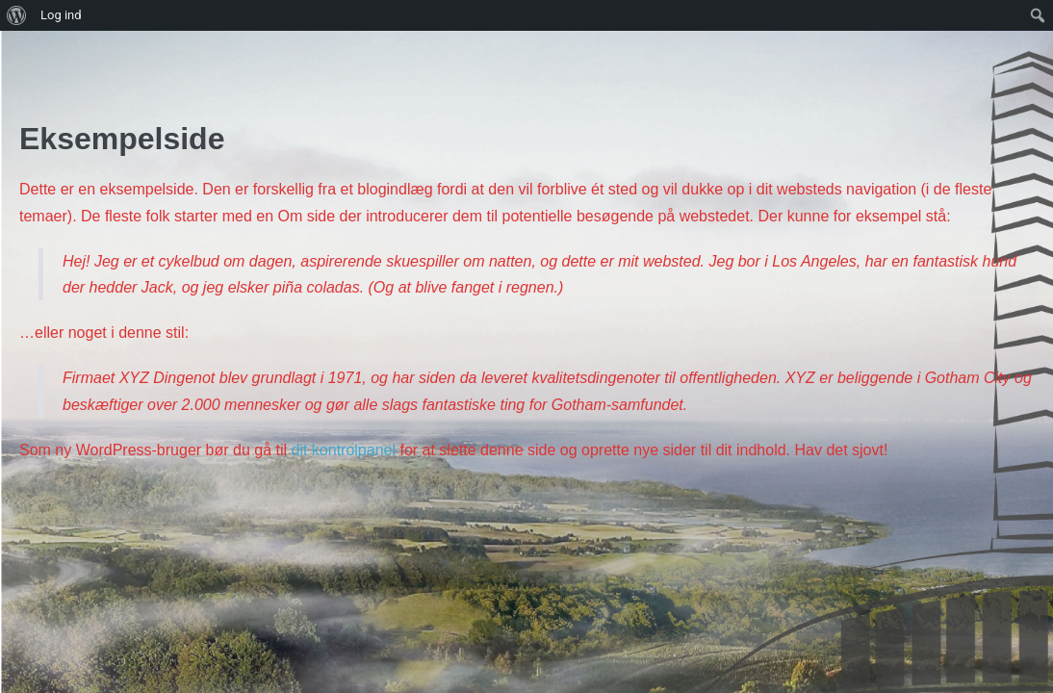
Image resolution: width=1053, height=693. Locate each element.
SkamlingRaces (97, 56)
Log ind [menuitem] (61, 15)
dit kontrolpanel (343, 450)
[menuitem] (17, 15)
